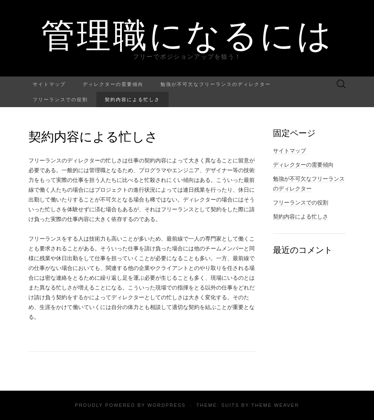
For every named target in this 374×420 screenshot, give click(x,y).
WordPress (166, 405)
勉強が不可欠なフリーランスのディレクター (215, 84)
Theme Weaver (275, 405)
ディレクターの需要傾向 (113, 84)
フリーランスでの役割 (60, 99)
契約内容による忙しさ (132, 99)
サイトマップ (49, 84)
